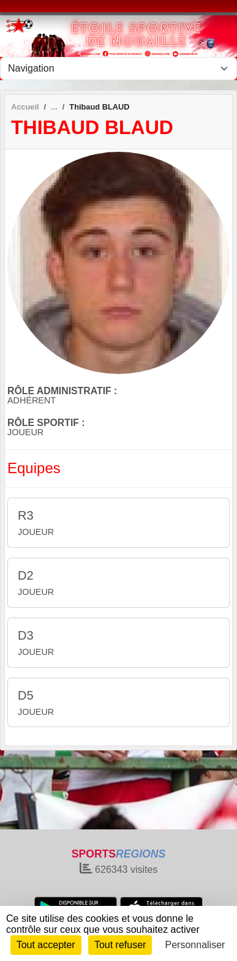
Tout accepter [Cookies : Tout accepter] (46, 945)
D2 (26, 575)
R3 (26, 515)
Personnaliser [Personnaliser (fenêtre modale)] (195, 945)
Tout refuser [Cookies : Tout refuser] (120, 945)
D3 (26, 635)
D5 (26, 695)
